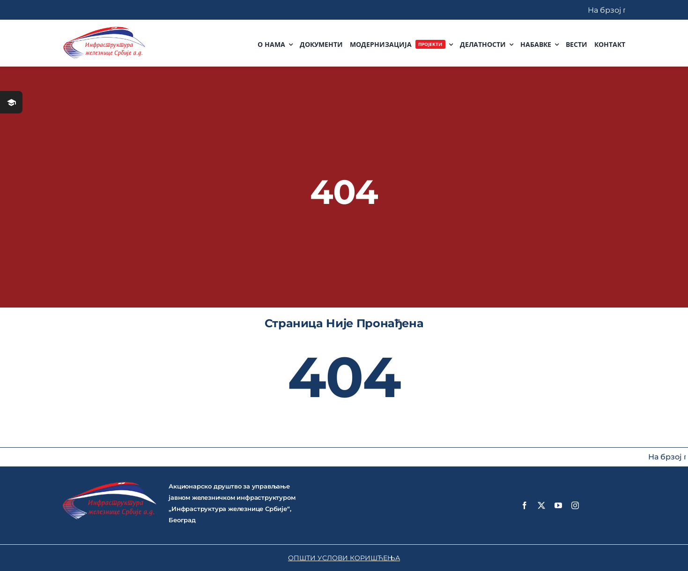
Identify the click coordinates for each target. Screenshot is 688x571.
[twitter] (541, 505)
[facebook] (524, 505)
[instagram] (575, 505)
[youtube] (558, 505)
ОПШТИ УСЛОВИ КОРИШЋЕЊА (344, 558)
